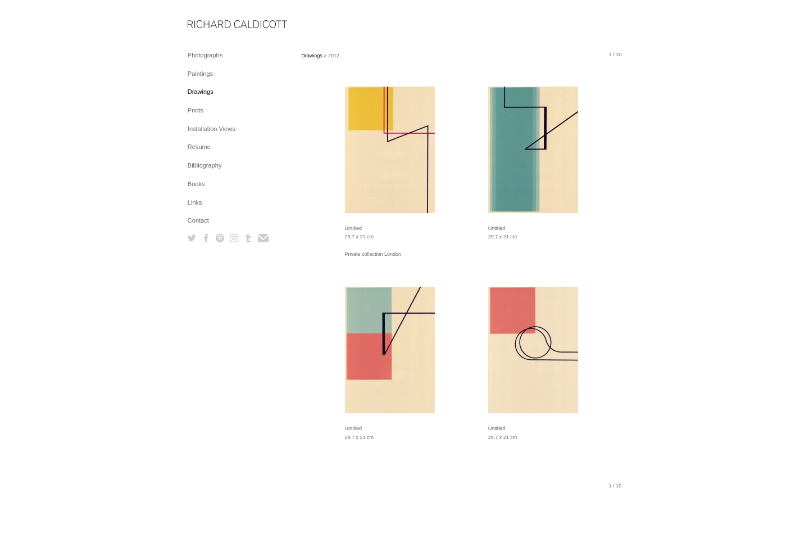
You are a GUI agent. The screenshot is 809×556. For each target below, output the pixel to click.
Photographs (205, 55)
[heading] (216, 25)
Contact (198, 220)
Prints (195, 110)
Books (196, 183)
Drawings (200, 91)
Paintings (200, 73)
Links (195, 202)
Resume (199, 146)
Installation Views (211, 128)
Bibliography (205, 165)
